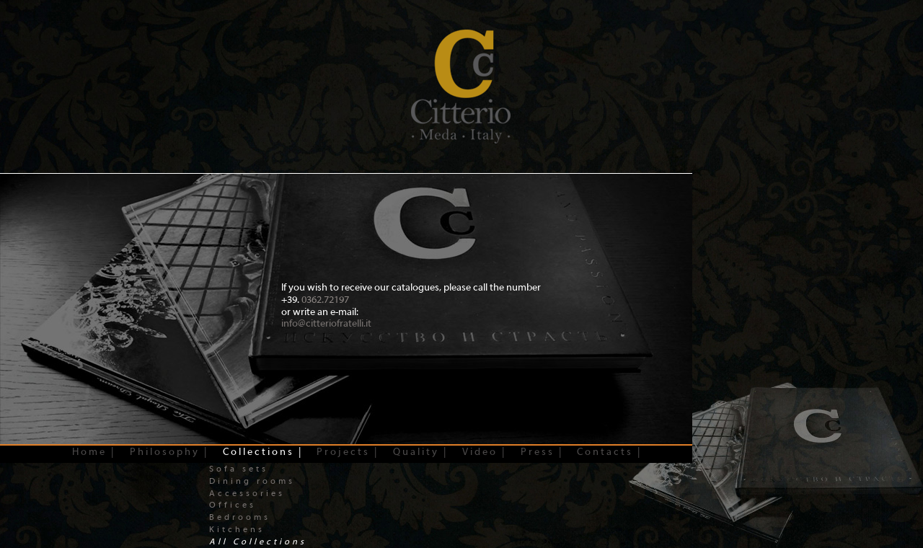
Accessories (247, 493)
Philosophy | (169, 452)
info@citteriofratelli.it (326, 324)
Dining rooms (252, 481)
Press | (542, 452)
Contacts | (609, 452)
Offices (232, 505)
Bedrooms (239, 517)
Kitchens (237, 529)
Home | (93, 452)
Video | (484, 452)
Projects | (348, 452)
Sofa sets (238, 469)
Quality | (420, 452)
